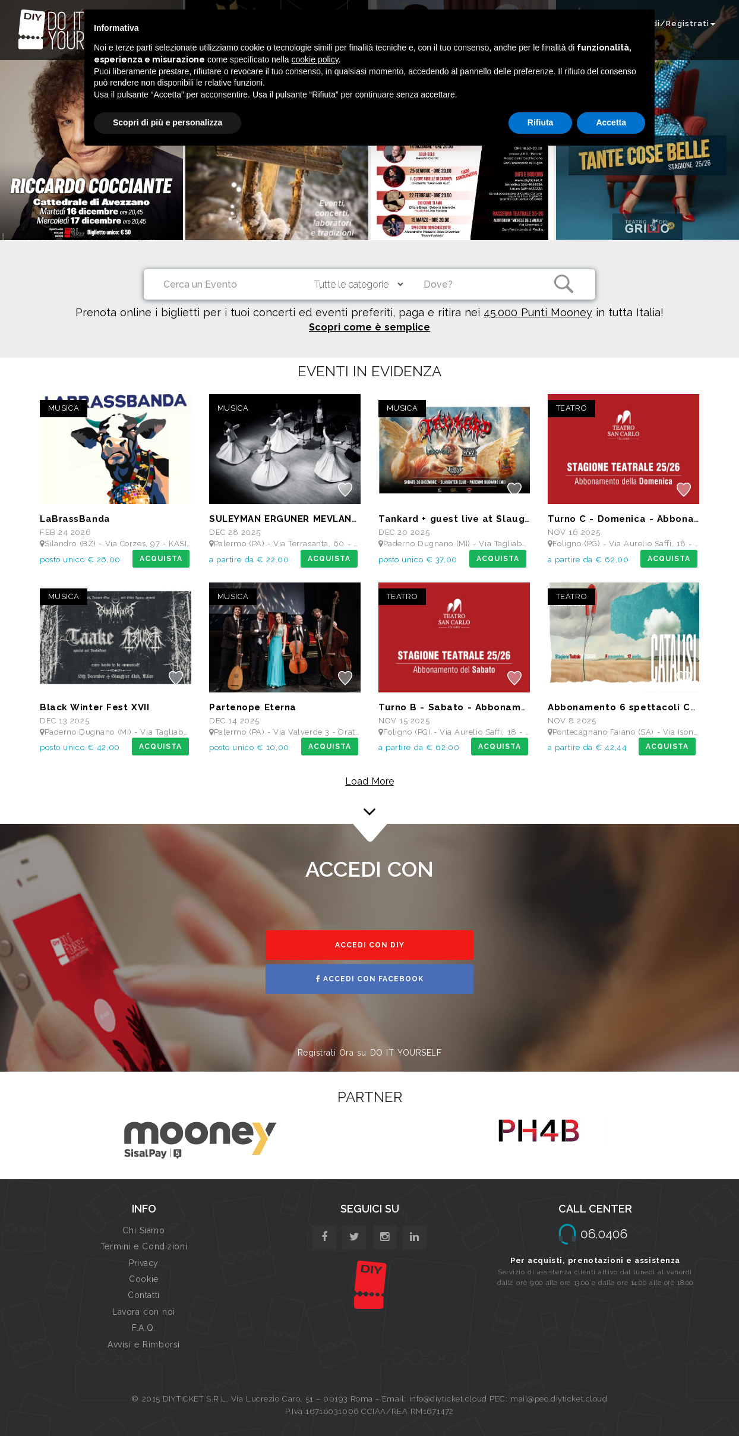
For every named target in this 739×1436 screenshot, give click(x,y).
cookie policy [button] (315, 59)
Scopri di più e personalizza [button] (167, 122)
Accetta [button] (611, 122)
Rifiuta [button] (541, 122)
